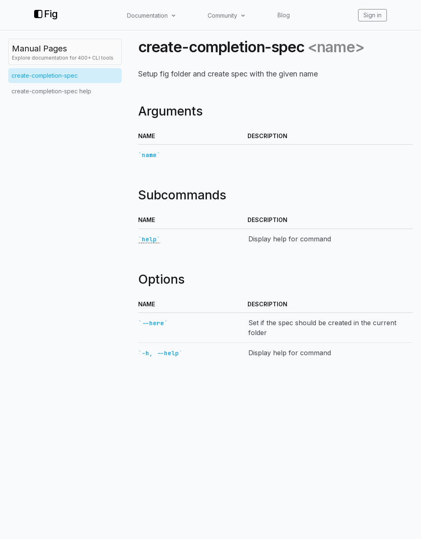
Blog (284, 15)
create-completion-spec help (51, 91)
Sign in (372, 15)
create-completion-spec (45, 75)
